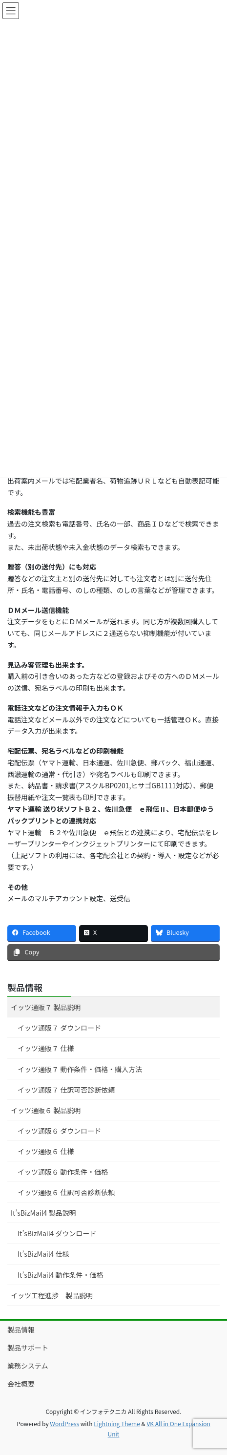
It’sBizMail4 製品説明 (43, 1213)
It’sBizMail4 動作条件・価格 (60, 1275)
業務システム (27, 1366)
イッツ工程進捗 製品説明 (52, 1295)
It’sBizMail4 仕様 (43, 1254)
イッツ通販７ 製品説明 (46, 1007)
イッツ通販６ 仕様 (46, 1151)
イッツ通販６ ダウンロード (59, 1131)
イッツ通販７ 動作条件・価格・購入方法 (80, 1069)
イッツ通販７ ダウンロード (59, 1028)
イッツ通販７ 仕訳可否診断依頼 (66, 1090)
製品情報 (24, 987)
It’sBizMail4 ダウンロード (57, 1233)
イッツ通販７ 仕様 (46, 1048)
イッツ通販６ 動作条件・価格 (63, 1172)
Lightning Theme (117, 1423)
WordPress (64, 1423)
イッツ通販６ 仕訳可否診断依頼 (66, 1192)
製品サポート (27, 1347)
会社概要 (21, 1384)
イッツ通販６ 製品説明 (46, 1110)
